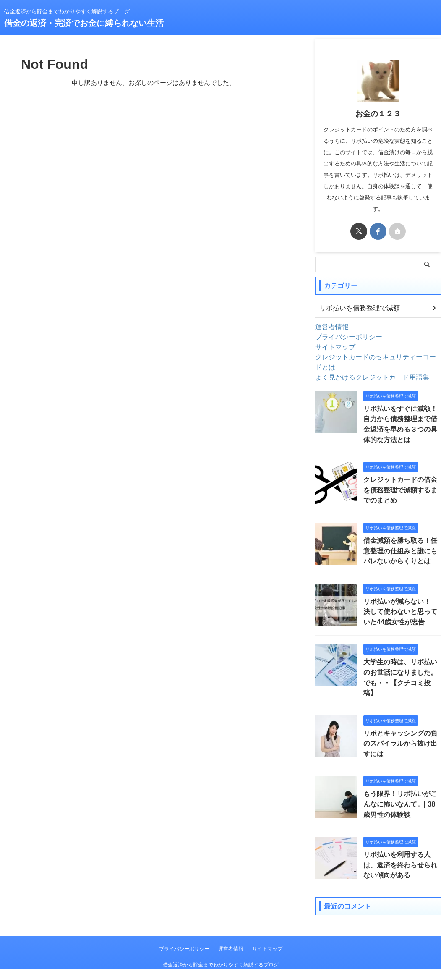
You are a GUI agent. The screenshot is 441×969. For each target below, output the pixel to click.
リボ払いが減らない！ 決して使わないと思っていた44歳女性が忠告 (402, 593)
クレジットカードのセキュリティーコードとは (376, 357)
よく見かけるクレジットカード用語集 (365, 367)
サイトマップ (332, 347)
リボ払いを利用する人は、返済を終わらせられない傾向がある (401, 830)
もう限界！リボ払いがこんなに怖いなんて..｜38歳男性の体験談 (401, 771)
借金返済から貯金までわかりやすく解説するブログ (221, 930)
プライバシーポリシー (344, 337)
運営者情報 (329, 327)
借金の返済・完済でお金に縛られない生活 (84, 23)
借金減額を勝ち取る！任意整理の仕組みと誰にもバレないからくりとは (401, 534)
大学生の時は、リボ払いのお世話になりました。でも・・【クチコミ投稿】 (401, 652)
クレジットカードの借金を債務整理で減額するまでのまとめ (401, 475)
